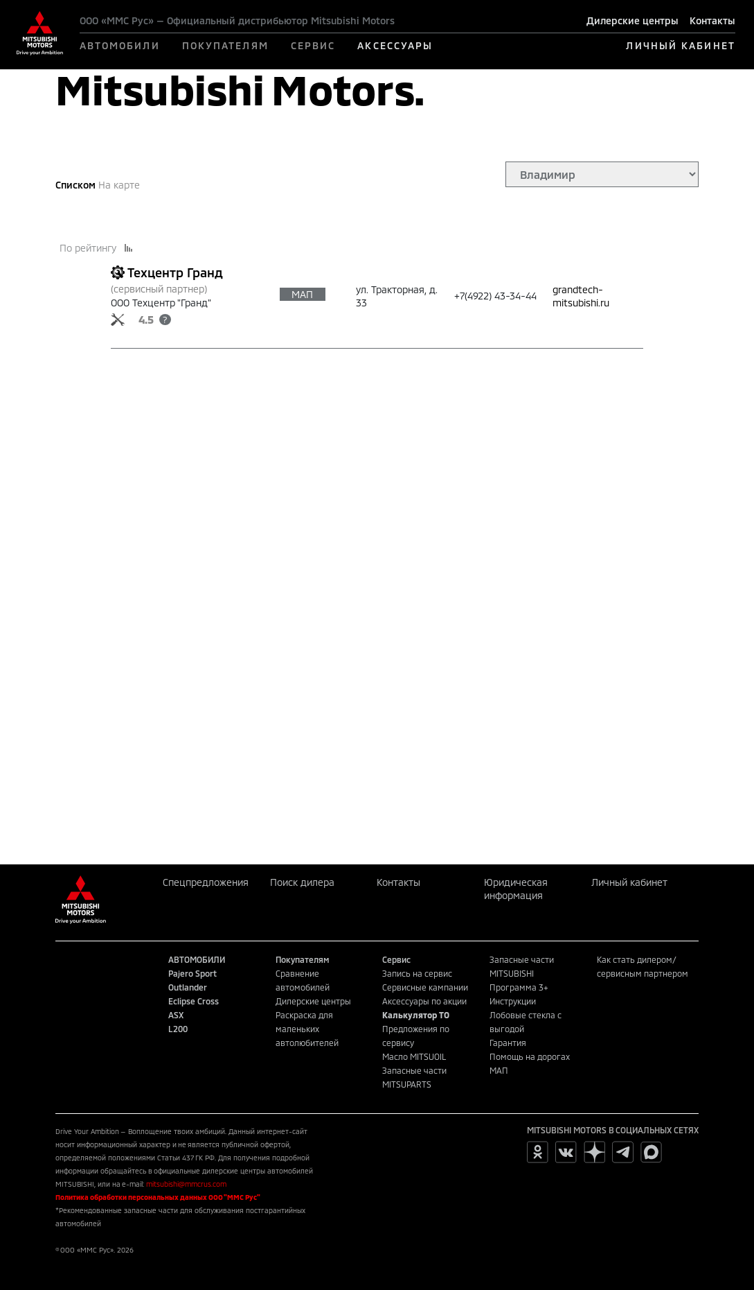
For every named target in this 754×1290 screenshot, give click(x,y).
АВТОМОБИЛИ (120, 45)
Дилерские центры (632, 20)
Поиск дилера (302, 882)
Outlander (187, 987)
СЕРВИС (313, 45)
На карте (119, 185)
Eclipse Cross (193, 1001)
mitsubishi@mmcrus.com (186, 1184)
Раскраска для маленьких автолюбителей (307, 1028)
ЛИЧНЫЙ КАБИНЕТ (680, 45)
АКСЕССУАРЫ (395, 45)
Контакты (712, 20)
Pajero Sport (192, 973)
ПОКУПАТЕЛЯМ (225, 45)
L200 (178, 1029)
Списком (75, 185)
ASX (175, 1015)
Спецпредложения (206, 882)
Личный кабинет (629, 882)
